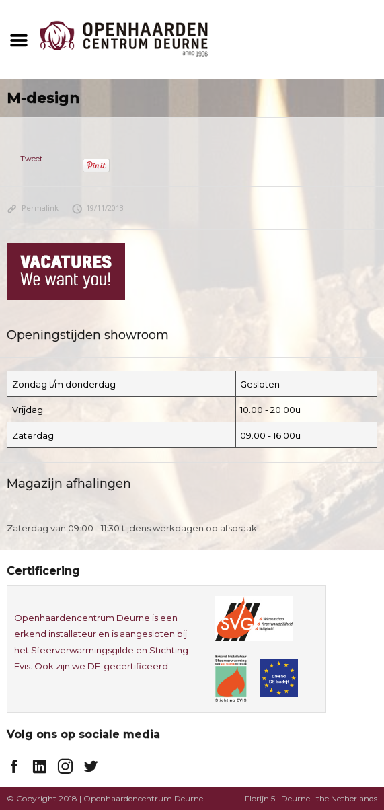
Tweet (31, 158)
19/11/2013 (98, 207)
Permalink (33, 207)
